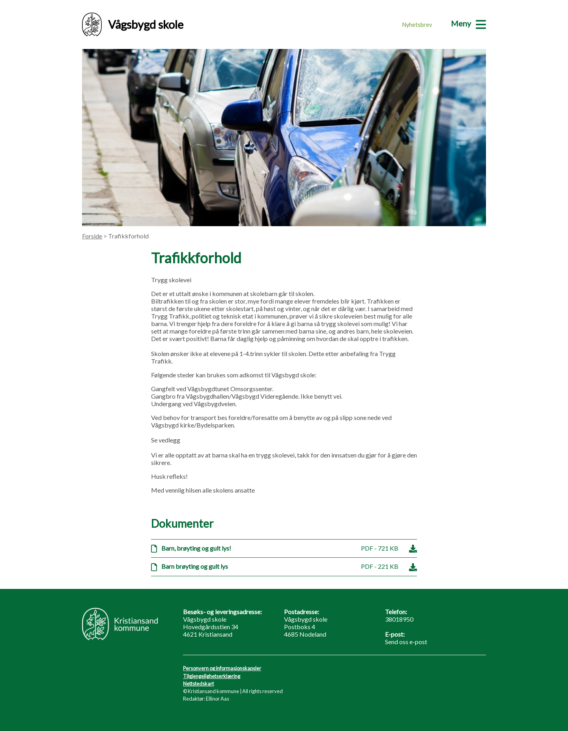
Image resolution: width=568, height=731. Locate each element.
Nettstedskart (198, 683)
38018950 (399, 619)
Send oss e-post (406, 641)
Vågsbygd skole (132, 24)
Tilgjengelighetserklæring (211, 676)
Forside (92, 236)
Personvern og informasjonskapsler (222, 668)
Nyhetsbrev (417, 24)
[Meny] (468, 23)
